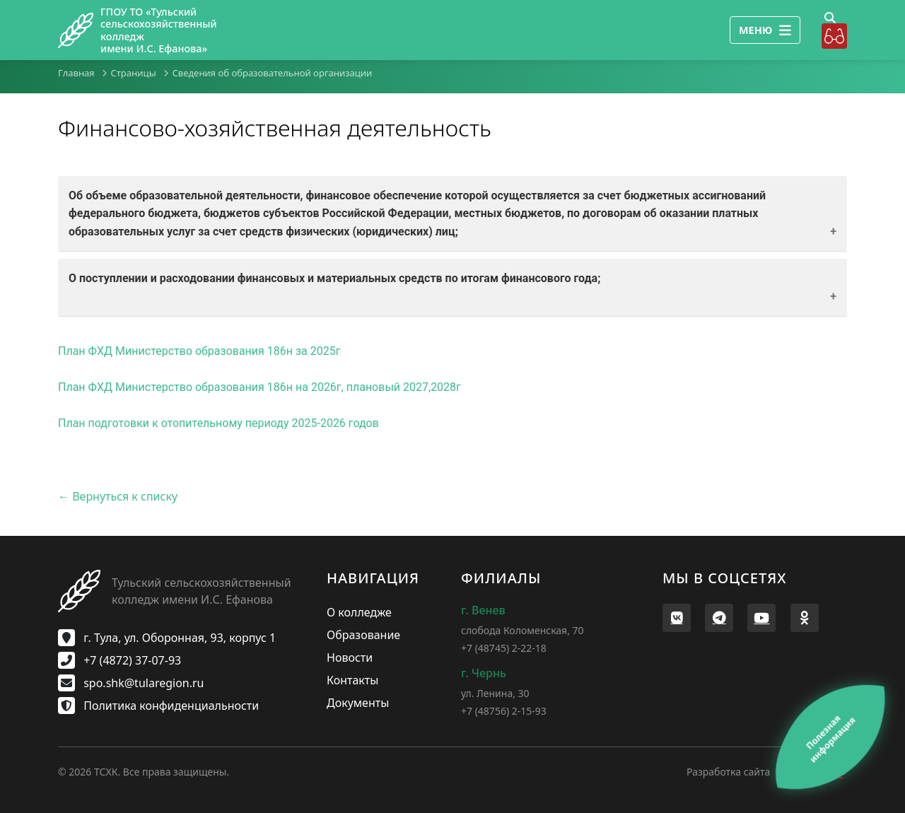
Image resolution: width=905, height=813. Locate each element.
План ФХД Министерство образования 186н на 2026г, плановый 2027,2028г (259, 387)
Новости (350, 657)
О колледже (359, 612)
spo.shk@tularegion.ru (131, 683)
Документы (358, 702)
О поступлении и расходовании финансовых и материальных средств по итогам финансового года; (334, 278)
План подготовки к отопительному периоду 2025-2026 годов (218, 423)
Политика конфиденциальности (158, 705)
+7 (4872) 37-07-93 (119, 660)
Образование (363, 635)
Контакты (352, 680)
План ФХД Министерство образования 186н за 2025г (199, 351)
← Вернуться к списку (117, 496)
